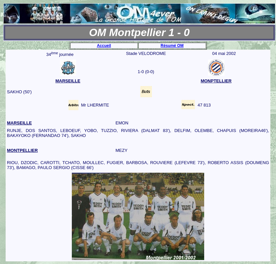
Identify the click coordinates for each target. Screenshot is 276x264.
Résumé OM (172, 45)
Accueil (104, 45)
